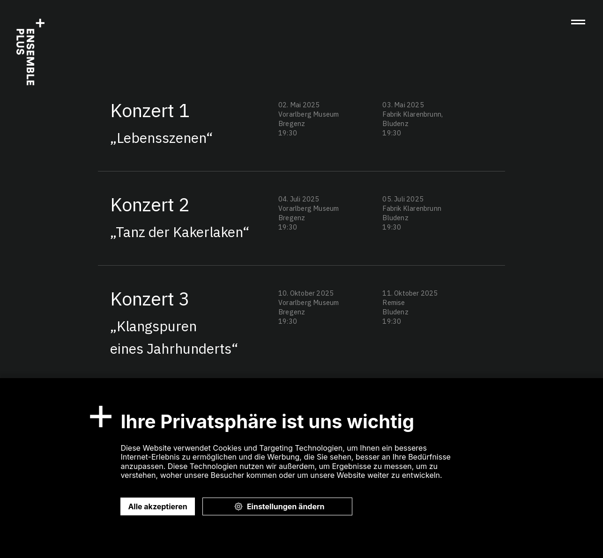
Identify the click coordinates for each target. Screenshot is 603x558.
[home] (30, 52)
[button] (578, 23)
